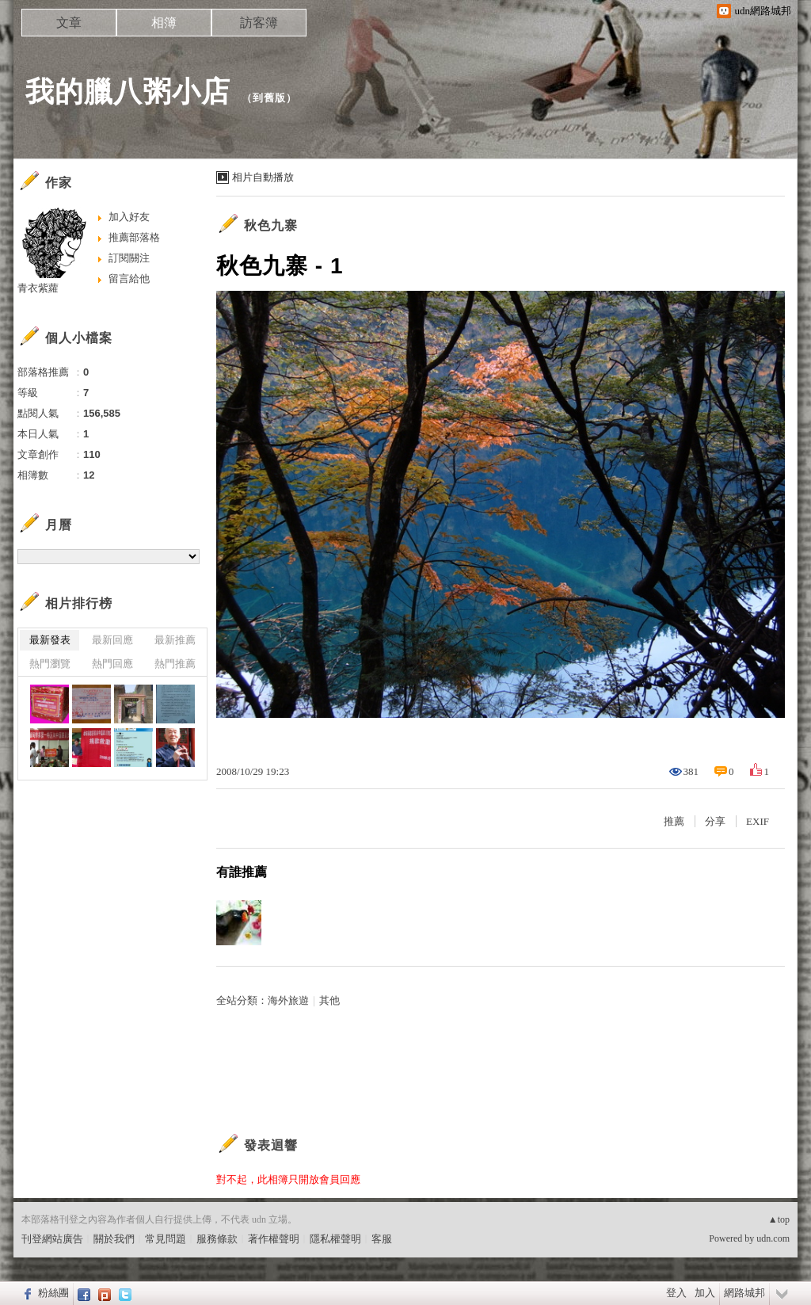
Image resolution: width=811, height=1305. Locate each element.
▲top (779, 1219)
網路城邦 (744, 1293)
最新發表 (49, 640)
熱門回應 (112, 664)
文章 (69, 22)
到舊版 (269, 98)
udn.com (773, 1238)
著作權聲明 (273, 1239)
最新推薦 (175, 640)
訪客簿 (259, 22)
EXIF (757, 821)
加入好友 (129, 217)
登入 (676, 1293)
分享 (715, 821)
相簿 (164, 22)
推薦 (674, 821)
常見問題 (165, 1239)
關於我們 (114, 1239)
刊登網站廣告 (52, 1239)
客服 (381, 1239)
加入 (705, 1293)
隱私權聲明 (335, 1239)
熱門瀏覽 (49, 664)
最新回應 (112, 640)
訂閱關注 (129, 258)
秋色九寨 (271, 225)
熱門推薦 (175, 664)
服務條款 (217, 1239)
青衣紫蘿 (38, 288)
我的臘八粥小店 (127, 91)
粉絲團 (53, 1293)
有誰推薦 (241, 872)
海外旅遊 (288, 1000)
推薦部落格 (134, 237)
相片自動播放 (263, 177)
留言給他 (129, 278)
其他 (329, 1000)
